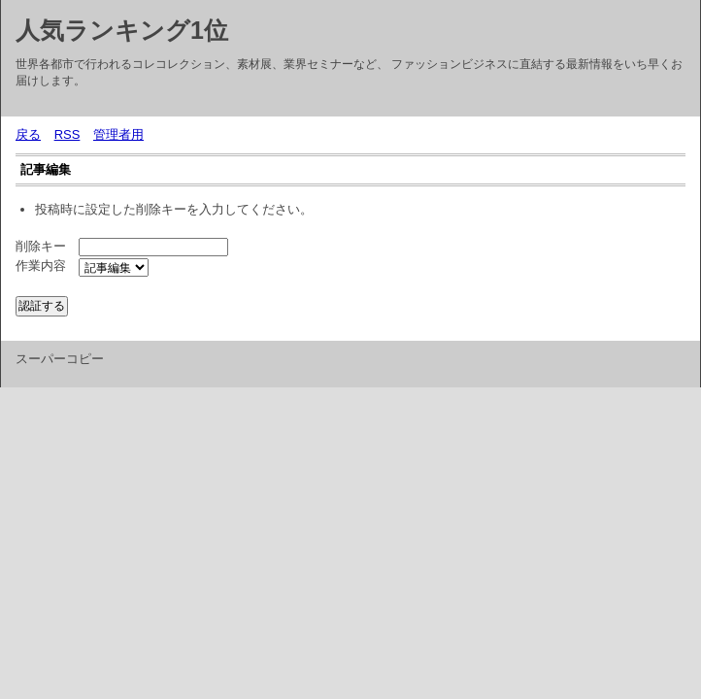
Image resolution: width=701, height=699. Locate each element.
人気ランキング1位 (122, 30)
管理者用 (118, 134)
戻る (28, 134)
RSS (67, 134)
